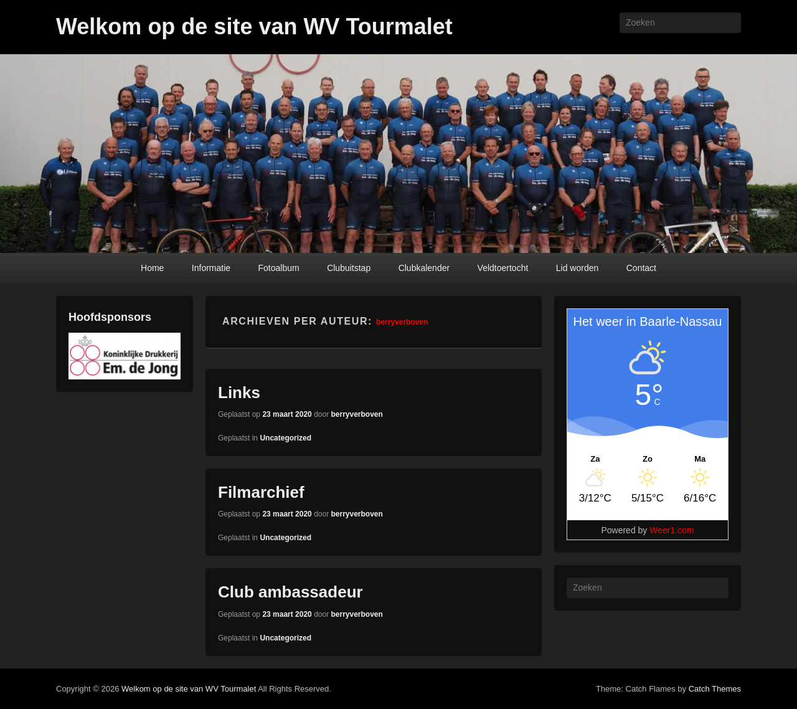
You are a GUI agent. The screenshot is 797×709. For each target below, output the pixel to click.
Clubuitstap (348, 268)
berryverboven (402, 322)
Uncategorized (285, 438)
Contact (641, 268)
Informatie (211, 268)
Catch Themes (715, 688)
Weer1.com (671, 530)
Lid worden (577, 268)
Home (152, 268)
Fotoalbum (278, 268)
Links (239, 392)
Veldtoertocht (503, 268)
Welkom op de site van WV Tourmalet (254, 26)
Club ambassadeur (290, 592)
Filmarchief (261, 492)
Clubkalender (424, 268)
